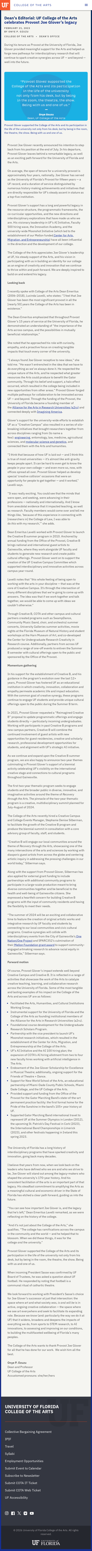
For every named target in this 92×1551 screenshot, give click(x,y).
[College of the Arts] (32, 5)
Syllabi (10, 1453)
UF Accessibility (16, 1497)
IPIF (8, 1439)
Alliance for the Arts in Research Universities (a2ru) (45, 407)
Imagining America (49, 412)
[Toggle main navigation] (86, 5)
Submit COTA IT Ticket (21, 1483)
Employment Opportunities (24, 1461)
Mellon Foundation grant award (34, 945)
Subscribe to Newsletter (22, 1475)
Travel (9, 1446)
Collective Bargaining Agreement (28, 1432)
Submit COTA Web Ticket (23, 1490)
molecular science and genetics (46, 442)
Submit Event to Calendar (23, 1468)
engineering (22, 437)
